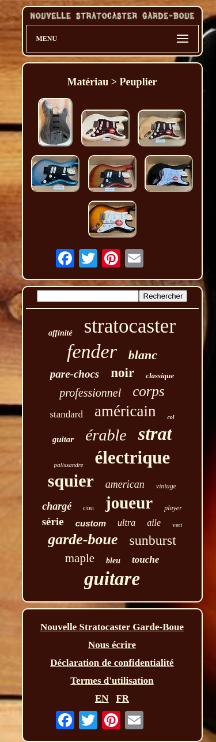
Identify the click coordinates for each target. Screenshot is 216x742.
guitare (112, 578)
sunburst (152, 540)
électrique (132, 457)
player (173, 508)
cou (88, 507)
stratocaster (130, 326)
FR (122, 698)
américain (125, 411)
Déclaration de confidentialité (111, 662)
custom (90, 523)
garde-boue (83, 539)
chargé (56, 506)
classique (160, 375)
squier (71, 480)
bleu (113, 560)
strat (155, 433)
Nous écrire (112, 644)
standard (66, 414)
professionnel (90, 392)
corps (148, 391)
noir (122, 373)
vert (177, 524)
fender (92, 351)
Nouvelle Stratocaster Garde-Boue (112, 627)
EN (102, 698)
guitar (63, 439)
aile (154, 523)
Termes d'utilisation (111, 680)
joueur (129, 503)
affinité (60, 333)
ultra (126, 523)
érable (106, 435)
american (125, 484)
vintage (166, 486)
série (53, 521)
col (170, 417)
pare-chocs (74, 374)
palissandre (69, 464)
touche (145, 559)
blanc (142, 355)
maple (79, 558)
